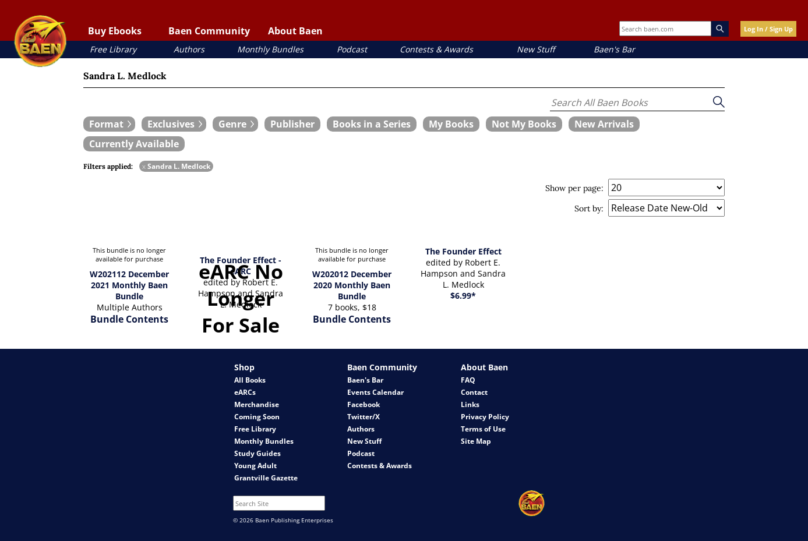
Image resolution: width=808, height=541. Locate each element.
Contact (474, 392)
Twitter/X (363, 417)
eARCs (245, 392)
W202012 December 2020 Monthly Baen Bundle (351, 285)
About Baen (295, 30)
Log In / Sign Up (768, 28)
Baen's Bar (614, 49)
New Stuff (536, 49)
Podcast (352, 49)
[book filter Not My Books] (524, 124)
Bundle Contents (129, 319)
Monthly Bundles (270, 49)
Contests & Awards (436, 49)
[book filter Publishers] (292, 124)
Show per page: (574, 188)
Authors (189, 49)
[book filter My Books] (451, 124)
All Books (250, 380)
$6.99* (463, 295)
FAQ (468, 380)
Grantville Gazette (266, 478)
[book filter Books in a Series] (372, 124)
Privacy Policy (485, 417)
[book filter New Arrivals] (604, 124)
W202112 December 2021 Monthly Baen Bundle (129, 285)
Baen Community (209, 30)
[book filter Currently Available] (134, 143)
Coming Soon (257, 417)
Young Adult (255, 466)
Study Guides (257, 453)
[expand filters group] (109, 124)
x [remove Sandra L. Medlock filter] (144, 166)
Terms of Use (483, 429)
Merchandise (256, 404)
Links (470, 404)
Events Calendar (375, 392)
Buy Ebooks (115, 30)
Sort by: (589, 208)
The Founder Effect (463, 251)
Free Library (113, 49)
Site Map (476, 441)
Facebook (363, 404)
